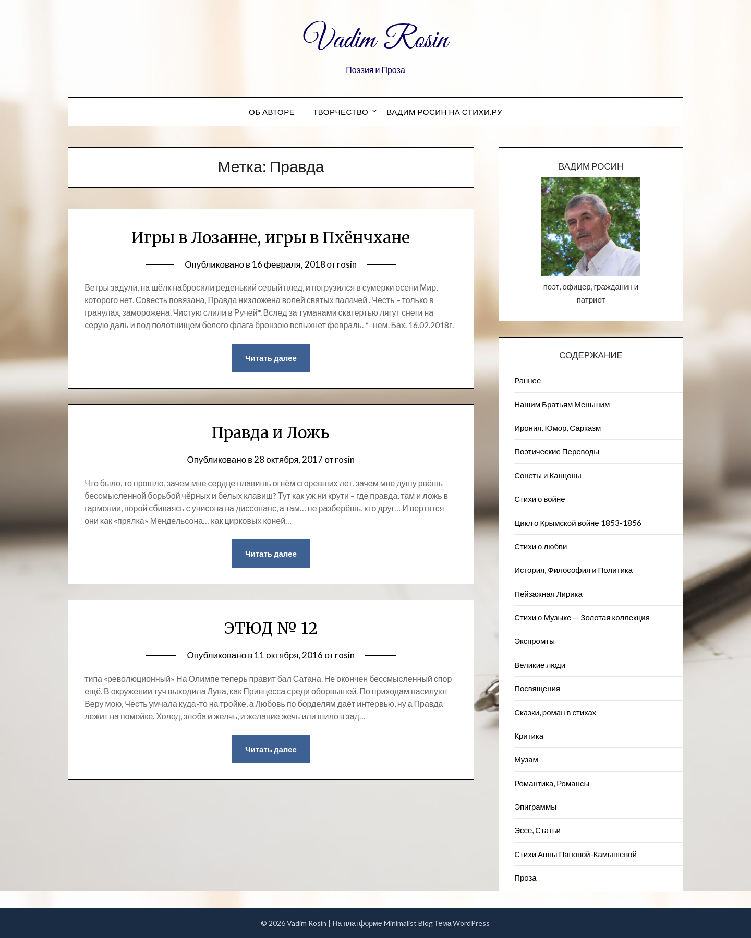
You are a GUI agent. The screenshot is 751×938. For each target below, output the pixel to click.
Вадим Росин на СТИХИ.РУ (444, 111)
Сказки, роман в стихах (555, 712)
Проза (525, 877)
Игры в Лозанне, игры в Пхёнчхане (270, 237)
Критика (528, 735)
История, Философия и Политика (573, 569)
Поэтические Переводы (556, 451)
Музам (526, 759)
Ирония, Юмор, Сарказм (557, 427)
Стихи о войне (539, 498)
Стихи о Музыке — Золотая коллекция (582, 617)
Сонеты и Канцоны (548, 475)
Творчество (340, 111)
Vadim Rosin (375, 40)
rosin (347, 264)
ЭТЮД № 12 (271, 628)
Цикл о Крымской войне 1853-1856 (577, 522)
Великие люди (539, 664)
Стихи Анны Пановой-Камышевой (575, 854)
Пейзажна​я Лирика (548, 593)
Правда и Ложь (271, 432)
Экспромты (534, 640)
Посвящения (537, 688)
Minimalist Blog (408, 923)
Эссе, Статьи (537, 830)
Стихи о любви (540, 546)
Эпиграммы (535, 806)
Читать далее (271, 358)
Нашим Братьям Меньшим (562, 404)
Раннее (527, 380)
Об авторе (272, 111)
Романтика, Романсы (551, 783)
